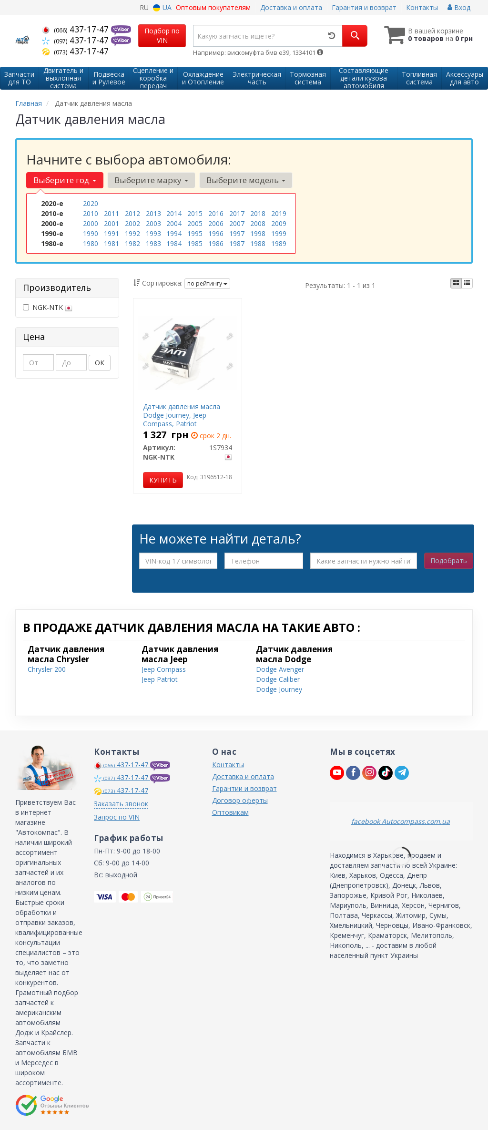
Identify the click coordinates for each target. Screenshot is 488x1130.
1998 (257, 233)
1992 (132, 233)
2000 (90, 223)
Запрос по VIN (117, 817)
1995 (195, 233)
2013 (153, 213)
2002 (132, 223)
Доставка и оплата (291, 7)
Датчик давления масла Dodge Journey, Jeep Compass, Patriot (181, 415)
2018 (257, 213)
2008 (257, 223)
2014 (174, 213)
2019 (278, 213)
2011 (111, 213)
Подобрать (448, 560)
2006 (216, 223)
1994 (174, 233)
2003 (153, 223)
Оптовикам (230, 812)
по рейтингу (207, 283)
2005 (195, 223)
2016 (216, 213)
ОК (99, 362)
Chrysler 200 (47, 669)
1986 (216, 243)
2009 (278, 223)
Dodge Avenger (280, 669)
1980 (90, 243)
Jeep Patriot (160, 679)
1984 (174, 243)
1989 (278, 243)
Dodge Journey (279, 689)
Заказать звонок (121, 803)
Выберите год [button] (64, 180)
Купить (163, 479)
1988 (257, 243)
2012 (132, 213)
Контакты (422, 7)
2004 (174, 223)
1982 (132, 243)
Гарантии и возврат (244, 788)
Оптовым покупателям (213, 7)
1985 (195, 243)
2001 (111, 223)
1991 (111, 233)
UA (162, 7)
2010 (90, 213)
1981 (111, 243)
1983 (153, 243)
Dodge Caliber (278, 679)
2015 (195, 213)
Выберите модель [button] (245, 180)
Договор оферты (240, 800)
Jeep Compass (164, 669)
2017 (236, 213)
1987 (236, 243)
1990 (90, 233)
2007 (236, 223)
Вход (458, 7)
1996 (216, 233)
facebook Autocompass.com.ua (400, 821)
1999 (278, 233)
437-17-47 (76, 29)
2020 (90, 203)
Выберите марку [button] (151, 180)
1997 (236, 233)
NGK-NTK (47, 307)
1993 (153, 233)
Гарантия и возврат (364, 7)
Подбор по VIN (162, 35)
